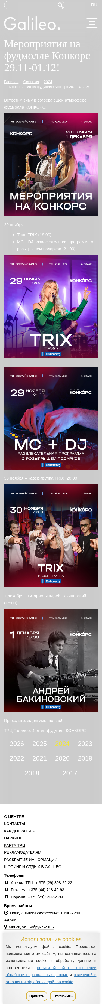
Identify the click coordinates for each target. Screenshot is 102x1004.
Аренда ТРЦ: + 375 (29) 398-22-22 (38, 883)
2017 (70, 773)
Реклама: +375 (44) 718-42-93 (34, 890)
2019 (85, 758)
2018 (32, 773)
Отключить (63, 996)
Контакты (14, 824)
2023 (85, 743)
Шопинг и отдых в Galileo (32, 867)
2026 (17, 743)
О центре (14, 816)
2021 (39, 758)
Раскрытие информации (30, 860)
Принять (36, 996)
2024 (62, 743)
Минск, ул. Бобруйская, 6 (29, 927)
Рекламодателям (22, 852)
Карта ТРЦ (14, 845)
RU (94, 5)
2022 (17, 758)
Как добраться (20, 831)
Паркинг (13, 838)
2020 (62, 758)
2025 (39, 743)
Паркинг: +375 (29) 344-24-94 (33, 897)
